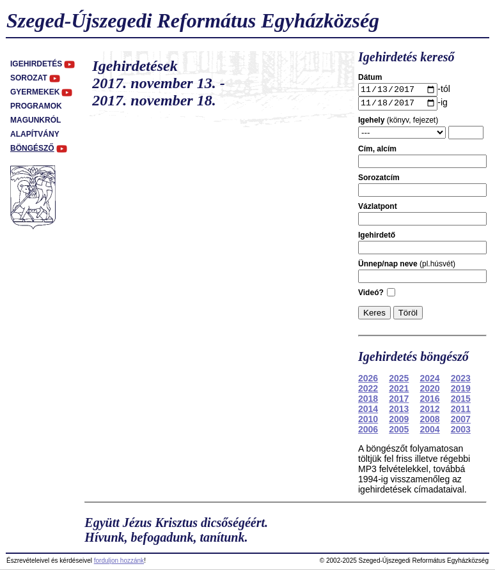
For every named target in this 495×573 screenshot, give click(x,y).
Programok (36, 106)
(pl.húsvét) (406, 267)
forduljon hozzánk (119, 563)
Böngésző (32, 148)
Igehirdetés (36, 63)
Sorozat (28, 77)
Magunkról (35, 120)
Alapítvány (34, 134)
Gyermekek (34, 92)
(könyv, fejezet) (398, 123)
